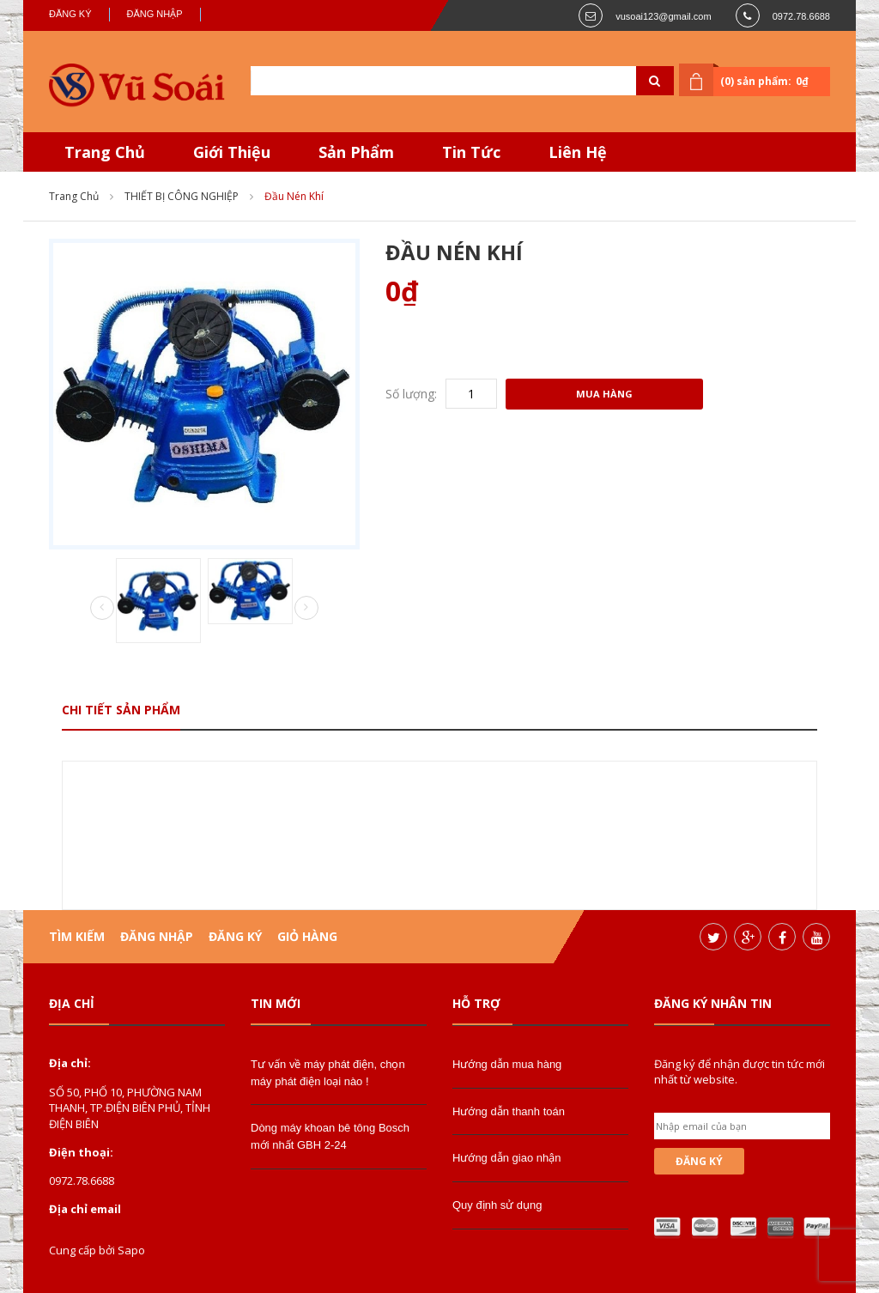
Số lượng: (411, 393)
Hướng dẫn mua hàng (506, 1064)
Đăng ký (70, 14)
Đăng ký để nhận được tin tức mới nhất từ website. (739, 1071)
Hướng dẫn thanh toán (508, 1111)
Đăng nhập (155, 14)
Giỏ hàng (307, 936)
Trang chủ (74, 196)
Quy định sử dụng (497, 1205)
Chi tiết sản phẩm (121, 709)
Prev (102, 609)
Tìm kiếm (77, 936)
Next (306, 608)
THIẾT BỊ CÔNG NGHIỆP (181, 196)
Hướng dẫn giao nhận (506, 1157)
